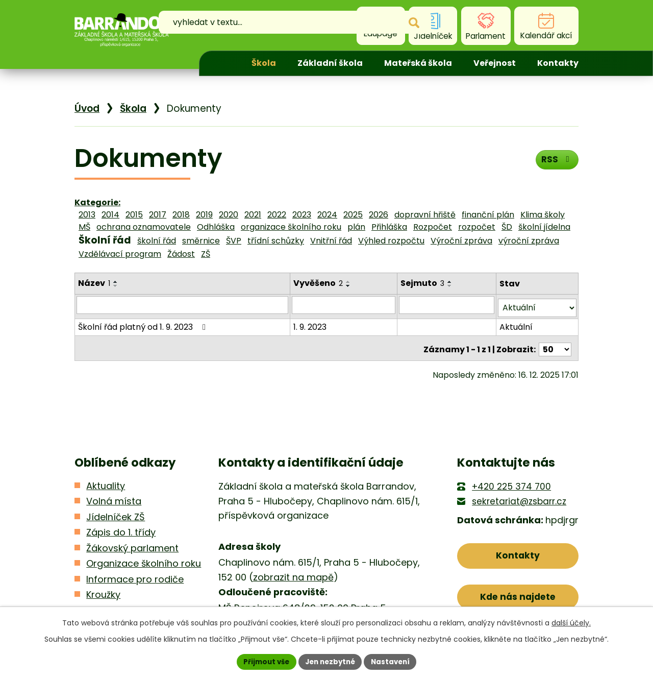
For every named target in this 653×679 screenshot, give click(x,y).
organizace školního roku (291, 227)
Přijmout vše (263, 661)
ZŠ (205, 254)
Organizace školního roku (143, 558)
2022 (276, 215)
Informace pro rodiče (135, 574)
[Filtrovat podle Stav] (537, 305)
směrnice (201, 241)
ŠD (506, 227)
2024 (327, 215)
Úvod (223, 63)
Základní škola (330, 63)
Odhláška (216, 227)
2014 (110, 215)
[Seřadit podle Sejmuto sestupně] (451, 286)
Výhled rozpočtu (391, 241)
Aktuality (105, 480)
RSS (555, 161)
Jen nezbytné (330, 661)
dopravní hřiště (425, 215)
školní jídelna (544, 227)
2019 (204, 215)
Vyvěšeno (319, 283)
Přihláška (389, 227)
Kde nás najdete (518, 594)
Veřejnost (494, 63)
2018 (181, 215)
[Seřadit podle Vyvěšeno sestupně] (349, 286)
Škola (264, 63)
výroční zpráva (528, 241)
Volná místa (113, 496)
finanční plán (488, 215)
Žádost (181, 254)
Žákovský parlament (132, 543)
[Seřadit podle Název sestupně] (115, 286)
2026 (378, 215)
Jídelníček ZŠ (115, 511)
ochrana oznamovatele (143, 227)
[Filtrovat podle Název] (183, 304)
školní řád (156, 241)
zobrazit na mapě (293, 572)
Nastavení (393, 661)
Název (94, 283)
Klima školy (542, 215)
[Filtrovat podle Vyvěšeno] (344, 304)
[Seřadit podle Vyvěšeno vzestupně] (349, 282)
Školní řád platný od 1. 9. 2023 (143, 324)
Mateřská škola (418, 63)
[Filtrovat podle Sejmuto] (447, 304)
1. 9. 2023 (311, 324)
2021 (252, 215)
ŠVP (233, 241)
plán (356, 227)
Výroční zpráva (461, 241)
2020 (228, 215)
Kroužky (103, 589)
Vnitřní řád (331, 241)
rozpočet (476, 227)
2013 (87, 215)
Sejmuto (423, 283)
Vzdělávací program (120, 254)
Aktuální (516, 324)
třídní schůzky (275, 241)
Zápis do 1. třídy (121, 527)
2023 (301, 215)
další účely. (571, 622)
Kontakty (558, 63)
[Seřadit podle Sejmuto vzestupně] (451, 282)
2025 (353, 215)
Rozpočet (432, 227)
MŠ (84, 227)
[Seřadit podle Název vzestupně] (115, 282)
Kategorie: (97, 202)
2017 (157, 215)
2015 (134, 215)
